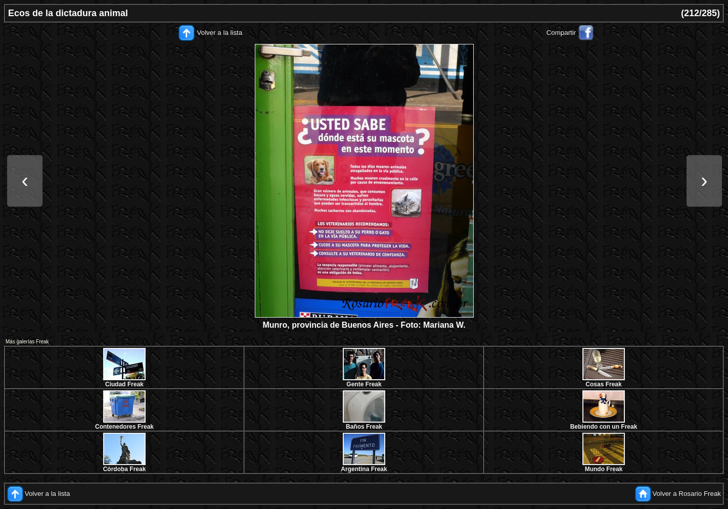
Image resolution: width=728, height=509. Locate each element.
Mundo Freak (604, 469)
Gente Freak (363, 384)
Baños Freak (364, 426)
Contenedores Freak (124, 426)
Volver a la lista (220, 32)
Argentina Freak (364, 469)
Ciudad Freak (124, 384)
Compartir (561, 32)
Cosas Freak (603, 384)
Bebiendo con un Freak (604, 426)
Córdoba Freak (124, 469)
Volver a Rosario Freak (686, 493)
